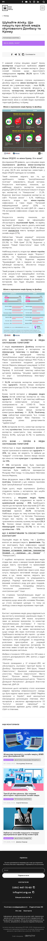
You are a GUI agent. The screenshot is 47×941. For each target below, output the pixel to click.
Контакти (28, 911)
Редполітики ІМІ (36, 907)
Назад (6, 16)
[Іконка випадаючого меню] (42, 8)
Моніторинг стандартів (23, 838)
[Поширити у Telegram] (15, 54)
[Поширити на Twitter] (19, 54)
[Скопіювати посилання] (29, 54)
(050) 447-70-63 (22, 887)
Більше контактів (22, 897)
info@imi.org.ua (22, 892)
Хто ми (18, 911)
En (3, 2)
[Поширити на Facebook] (12, 54)
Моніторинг (8, 760)
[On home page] (7, 8)
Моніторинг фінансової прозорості (27, 760)
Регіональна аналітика (11, 38)
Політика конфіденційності (15, 907)
